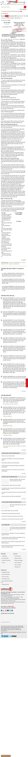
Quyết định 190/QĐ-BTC (14, 263)
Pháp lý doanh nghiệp (19, 560)
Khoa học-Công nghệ (7, 446)
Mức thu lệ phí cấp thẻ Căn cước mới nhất (10, 510)
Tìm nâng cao (23, 9)
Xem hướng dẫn (4, 13)
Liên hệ (3, 562)
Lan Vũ (23, 259)
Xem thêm (24, 391)
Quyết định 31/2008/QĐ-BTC (15, 262)
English (20, 2)
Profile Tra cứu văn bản (6, 560)
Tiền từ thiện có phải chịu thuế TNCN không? (10, 462)
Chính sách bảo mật (5, 578)
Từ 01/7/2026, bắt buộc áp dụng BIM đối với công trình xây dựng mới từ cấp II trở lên (18, 529)
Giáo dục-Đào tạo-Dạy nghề (8, 403)
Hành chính (10, 416)
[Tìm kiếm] (25, 7)
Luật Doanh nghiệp (12, 632)
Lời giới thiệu (4, 556)
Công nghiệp (5, 435)
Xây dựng (10, 435)
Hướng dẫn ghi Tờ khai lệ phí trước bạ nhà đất (11, 513)
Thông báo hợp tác (5, 584)
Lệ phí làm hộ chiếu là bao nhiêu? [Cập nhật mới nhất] (12, 516)
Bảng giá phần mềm (5, 572)
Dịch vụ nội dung (18, 564)
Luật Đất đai (18, 632)
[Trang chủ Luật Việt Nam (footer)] (13, 589)
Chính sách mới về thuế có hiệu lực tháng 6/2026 (11, 496)
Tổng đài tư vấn (17, 566)
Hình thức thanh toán (6, 574)
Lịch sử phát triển (5, 558)
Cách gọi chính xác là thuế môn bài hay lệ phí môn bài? (12, 519)
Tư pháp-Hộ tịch (19, 446)
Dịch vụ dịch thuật (18, 562)
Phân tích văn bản (18, 558)
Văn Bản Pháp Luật (4, 632)
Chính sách (16, 403)
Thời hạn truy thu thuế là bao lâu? (8, 455)
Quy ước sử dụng (5, 576)
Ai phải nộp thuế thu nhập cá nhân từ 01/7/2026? (11, 485)
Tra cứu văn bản (18, 556)
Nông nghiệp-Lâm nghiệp (7, 425)
